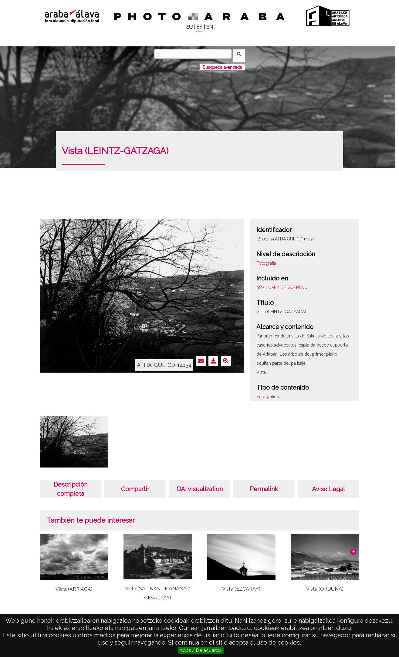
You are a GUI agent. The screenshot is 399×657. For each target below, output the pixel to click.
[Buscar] (195, 54)
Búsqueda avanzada (222, 63)
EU (189, 27)
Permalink (264, 485)
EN (209, 27)
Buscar (241, 53)
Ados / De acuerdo (201, 650)
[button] (353, 548)
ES (199, 27)
